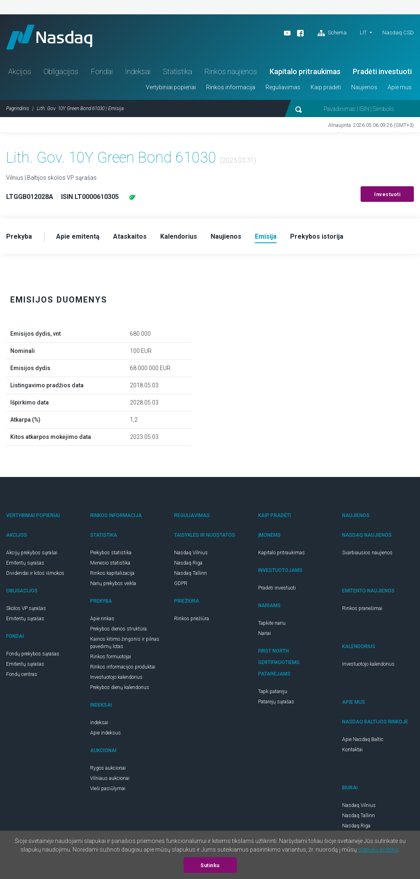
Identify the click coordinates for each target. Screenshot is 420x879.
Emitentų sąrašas (25, 563)
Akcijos (19, 71)
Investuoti (387, 194)
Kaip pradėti (326, 87)
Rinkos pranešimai (362, 608)
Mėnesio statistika (110, 563)
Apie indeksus (105, 733)
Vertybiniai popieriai (171, 87)
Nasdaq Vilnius (191, 553)
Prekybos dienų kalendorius (119, 687)
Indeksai (137, 71)
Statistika (177, 71)
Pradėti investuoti (382, 71)
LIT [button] (363, 32)
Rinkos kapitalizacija (112, 573)
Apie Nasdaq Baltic (363, 739)
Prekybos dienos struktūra (118, 629)
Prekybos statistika (111, 553)
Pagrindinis (17, 108)
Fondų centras (21, 674)
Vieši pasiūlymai (107, 788)
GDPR (180, 583)
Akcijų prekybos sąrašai (31, 553)
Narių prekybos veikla (113, 583)
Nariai (264, 633)
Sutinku (210, 865)
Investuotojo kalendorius (116, 677)
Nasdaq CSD (398, 32)
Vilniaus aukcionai (109, 778)
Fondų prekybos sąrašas (32, 654)
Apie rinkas (102, 618)
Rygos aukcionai (108, 768)
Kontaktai (352, 749)
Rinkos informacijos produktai (122, 667)
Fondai (102, 71)
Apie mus (400, 87)
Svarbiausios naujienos (367, 553)
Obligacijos (60, 71)
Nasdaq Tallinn (190, 573)
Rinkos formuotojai (110, 657)
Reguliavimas (283, 87)
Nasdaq (49, 37)
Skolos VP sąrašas (26, 608)
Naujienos (364, 87)
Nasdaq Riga (188, 563)
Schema (332, 33)
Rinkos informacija (230, 87)
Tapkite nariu (272, 623)
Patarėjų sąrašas (276, 702)
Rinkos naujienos (230, 71)
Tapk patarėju (272, 691)
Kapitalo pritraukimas (305, 71)
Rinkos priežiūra (191, 618)
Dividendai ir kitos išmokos (35, 573)
